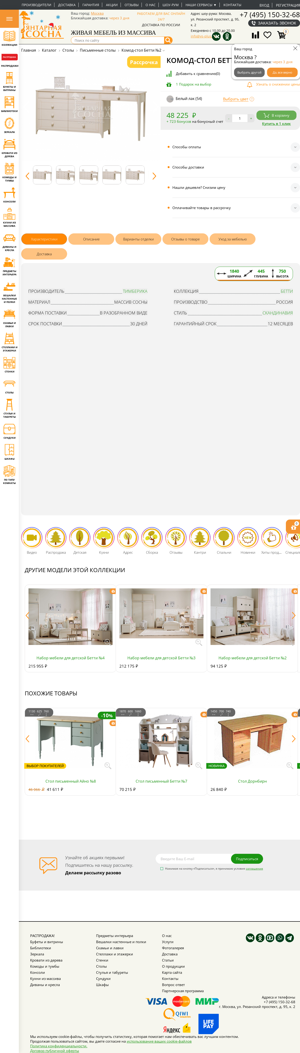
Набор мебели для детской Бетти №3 (161, 658)
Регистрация (288, 5)
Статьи (168, 960)
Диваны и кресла (45, 984)
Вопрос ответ (173, 984)
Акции (112, 5)
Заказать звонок (277, 23)
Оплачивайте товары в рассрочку (201, 207)
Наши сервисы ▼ (201, 5)
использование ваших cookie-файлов (159, 1041)
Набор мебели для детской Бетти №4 (70, 658)
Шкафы (102, 984)
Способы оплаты (186, 147)
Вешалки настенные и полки (121, 941)
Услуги (168, 941)
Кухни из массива (45, 978)
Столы (101, 966)
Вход (264, 5)
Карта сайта (172, 972)
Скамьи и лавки (110, 948)
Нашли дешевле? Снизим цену (198, 187)
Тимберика (135, 291)
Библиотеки (40, 948)
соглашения (254, 869)
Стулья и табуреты (112, 972)
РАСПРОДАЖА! (42, 935)
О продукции (173, 966)
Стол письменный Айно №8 (70, 781)
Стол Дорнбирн (252, 781)
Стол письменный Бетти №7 (161, 781)
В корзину (276, 115)
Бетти (287, 291)
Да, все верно (282, 72)
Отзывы (132, 5)
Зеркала (37, 954)
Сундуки (103, 978)
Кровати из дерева (46, 960)
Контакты (232, 5)
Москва (97, 13)
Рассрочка (144, 62)
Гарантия (90, 5)
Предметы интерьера (114, 935)
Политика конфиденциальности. (58, 1046)
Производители (36, 5)
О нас (151, 5)
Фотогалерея (173, 948)
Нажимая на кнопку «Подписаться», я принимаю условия (214, 869)
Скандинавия (278, 313)
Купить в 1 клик (276, 123)
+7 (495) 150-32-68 (270, 14)
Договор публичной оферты (54, 1050)
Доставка (67, 5)
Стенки (102, 960)
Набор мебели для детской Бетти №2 (253, 658)
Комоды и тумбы (44, 966)
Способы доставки (188, 167)
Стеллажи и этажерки (114, 954)
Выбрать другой (249, 72)
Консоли (37, 972)
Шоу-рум (170, 5)
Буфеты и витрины (46, 941)
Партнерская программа (183, 990)
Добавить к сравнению (198, 73)
